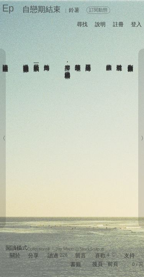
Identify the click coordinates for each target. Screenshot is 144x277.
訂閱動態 (98, 10)
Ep (8, 8)
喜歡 (100, 255)
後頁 (97, 264)
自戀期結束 (41, 9)
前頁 (113, 264)
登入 (136, 24)
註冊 (118, 24)
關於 (15, 255)
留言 (80, 255)
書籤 (75, 264)
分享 (33, 255)
